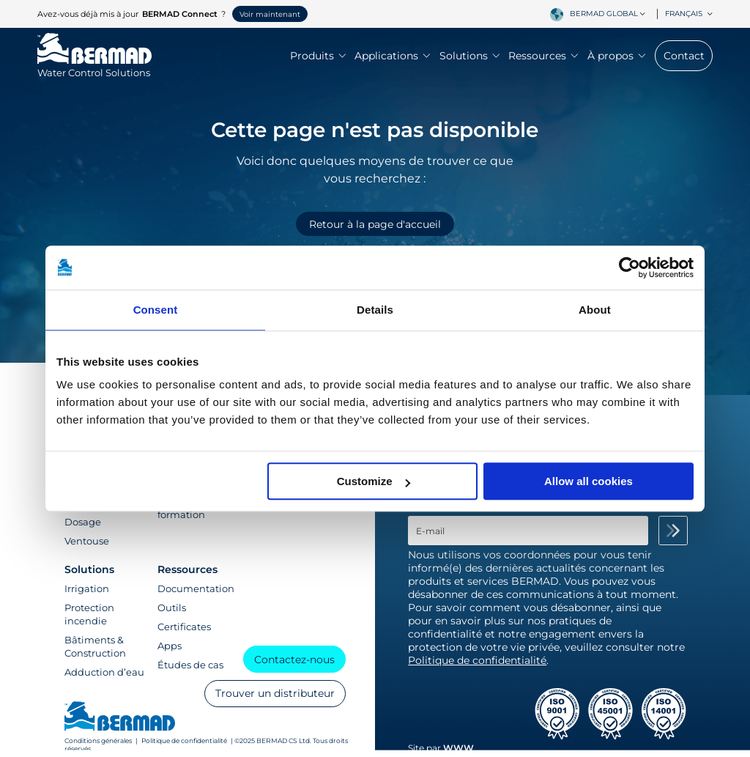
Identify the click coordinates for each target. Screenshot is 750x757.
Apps (169, 645)
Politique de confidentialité (184, 740)
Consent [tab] (155, 309)
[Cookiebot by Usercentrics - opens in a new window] (629, 267)
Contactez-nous (294, 659)
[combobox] (610, 14)
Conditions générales (98, 740)
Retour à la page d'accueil (375, 224)
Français (689, 14)
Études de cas (190, 665)
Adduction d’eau (104, 672)
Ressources (543, 55)
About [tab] (595, 309)
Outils (171, 607)
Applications (392, 55)
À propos (616, 55)
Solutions (469, 55)
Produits (318, 55)
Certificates (184, 626)
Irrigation (86, 588)
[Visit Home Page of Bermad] (94, 65)
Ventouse (86, 541)
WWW (458, 747)
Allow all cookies (588, 481)
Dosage (82, 522)
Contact (684, 55)
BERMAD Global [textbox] (604, 14)
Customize (373, 481)
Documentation (195, 588)
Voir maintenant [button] (270, 14)
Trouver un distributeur (275, 693)
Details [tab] (375, 309)
